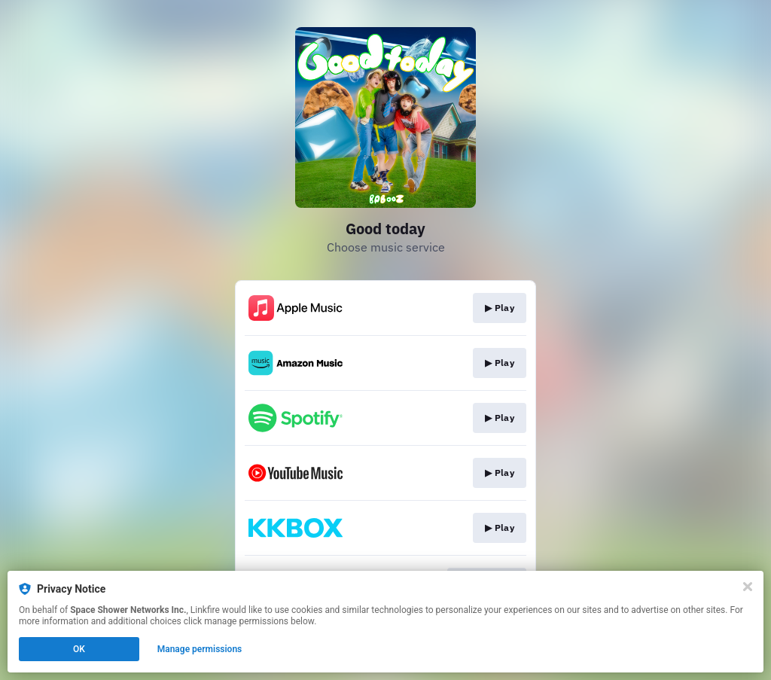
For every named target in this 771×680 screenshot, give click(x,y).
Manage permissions (199, 649)
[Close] (748, 587)
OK (79, 649)
